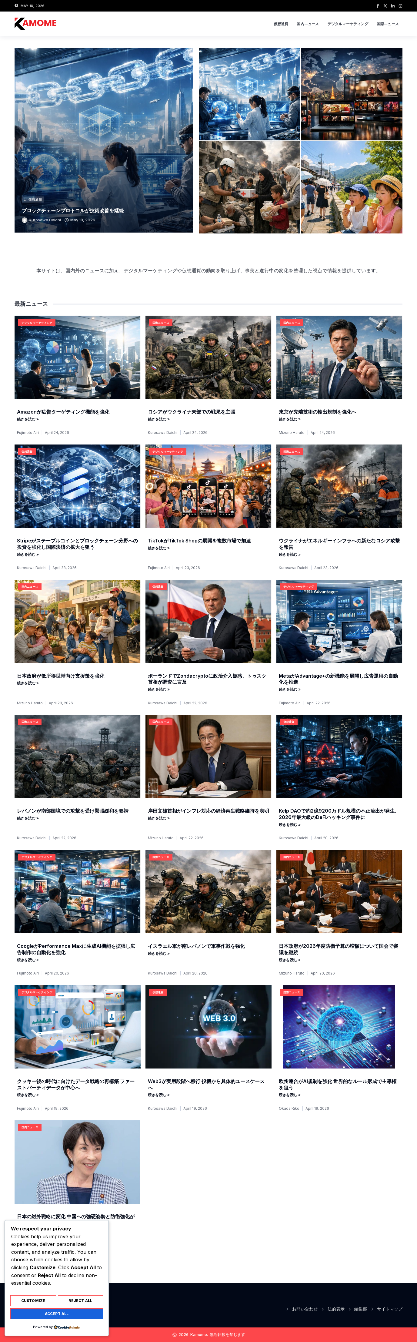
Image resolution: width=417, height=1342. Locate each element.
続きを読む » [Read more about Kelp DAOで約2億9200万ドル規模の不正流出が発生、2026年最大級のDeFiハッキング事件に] (290, 825)
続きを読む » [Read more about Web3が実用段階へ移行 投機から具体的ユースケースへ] (159, 1095)
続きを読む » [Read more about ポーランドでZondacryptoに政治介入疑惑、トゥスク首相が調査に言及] (159, 689)
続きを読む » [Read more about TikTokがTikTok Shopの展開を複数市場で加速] (159, 548)
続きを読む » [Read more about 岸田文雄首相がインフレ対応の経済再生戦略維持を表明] (159, 818)
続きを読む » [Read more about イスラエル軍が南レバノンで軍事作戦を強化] (159, 953)
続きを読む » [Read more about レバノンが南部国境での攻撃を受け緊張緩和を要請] (28, 818)
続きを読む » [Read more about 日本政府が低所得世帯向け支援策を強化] (28, 683)
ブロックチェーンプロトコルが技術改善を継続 (73, 210)
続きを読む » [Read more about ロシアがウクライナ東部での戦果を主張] (159, 419)
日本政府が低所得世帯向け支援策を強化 (60, 676)
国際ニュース (388, 24)
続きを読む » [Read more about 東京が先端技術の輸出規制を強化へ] (290, 419)
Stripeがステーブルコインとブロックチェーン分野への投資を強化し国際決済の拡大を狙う (77, 544)
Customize (33, 1302)
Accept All (57, 1314)
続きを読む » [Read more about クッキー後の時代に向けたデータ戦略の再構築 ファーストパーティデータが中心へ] (28, 1095)
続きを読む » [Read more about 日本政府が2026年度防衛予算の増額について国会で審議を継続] (290, 960)
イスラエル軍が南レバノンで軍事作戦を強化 (196, 946)
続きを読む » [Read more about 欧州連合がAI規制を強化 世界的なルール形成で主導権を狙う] (290, 1095)
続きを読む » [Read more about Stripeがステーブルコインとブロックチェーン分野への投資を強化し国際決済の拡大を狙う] (28, 554)
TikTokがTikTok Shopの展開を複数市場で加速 (199, 541)
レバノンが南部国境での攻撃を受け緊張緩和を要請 (72, 811)
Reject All (80, 1302)
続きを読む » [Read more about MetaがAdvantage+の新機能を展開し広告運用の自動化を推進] (290, 689)
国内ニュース (308, 24)
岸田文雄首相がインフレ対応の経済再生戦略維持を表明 (208, 811)
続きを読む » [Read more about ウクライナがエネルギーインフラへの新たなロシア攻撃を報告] (290, 554)
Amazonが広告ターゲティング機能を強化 (63, 412)
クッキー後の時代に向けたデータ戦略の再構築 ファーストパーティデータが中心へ (76, 1084)
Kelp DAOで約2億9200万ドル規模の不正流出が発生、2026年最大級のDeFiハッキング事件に (339, 814)
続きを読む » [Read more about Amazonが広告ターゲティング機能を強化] (28, 419)
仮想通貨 (281, 24)
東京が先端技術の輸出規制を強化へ (317, 412)
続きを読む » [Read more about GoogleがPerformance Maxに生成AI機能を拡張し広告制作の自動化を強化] (28, 960)
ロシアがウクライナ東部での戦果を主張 (191, 412)
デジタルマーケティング (348, 24)
